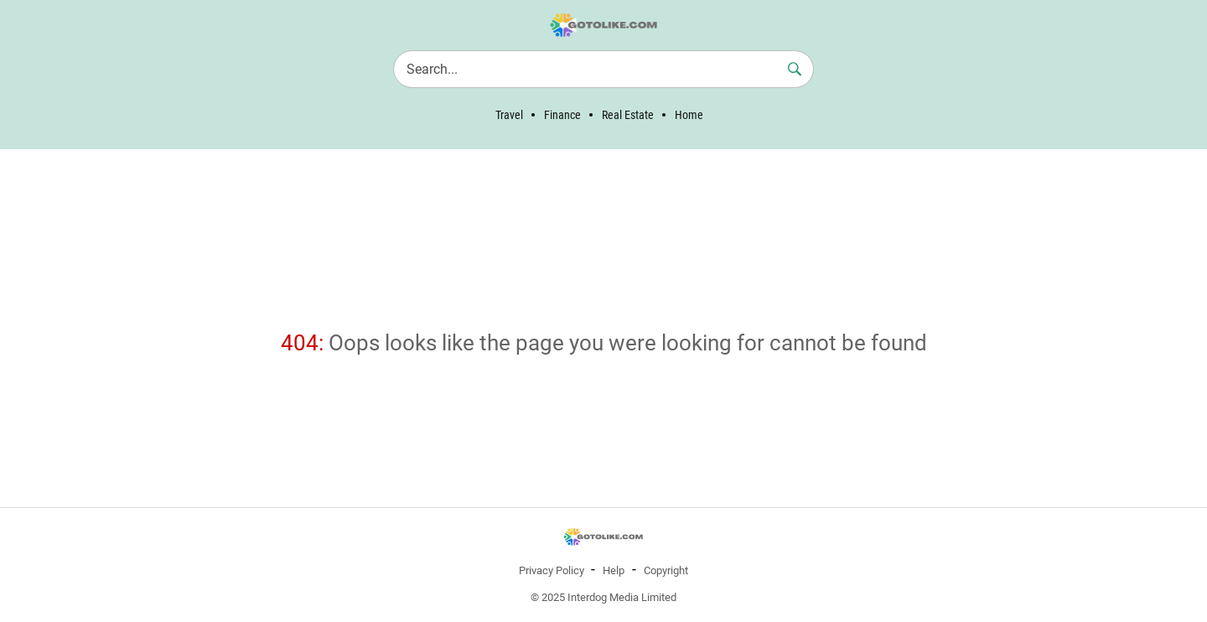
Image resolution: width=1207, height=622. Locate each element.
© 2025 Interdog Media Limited (603, 597)
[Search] (603, 69)
